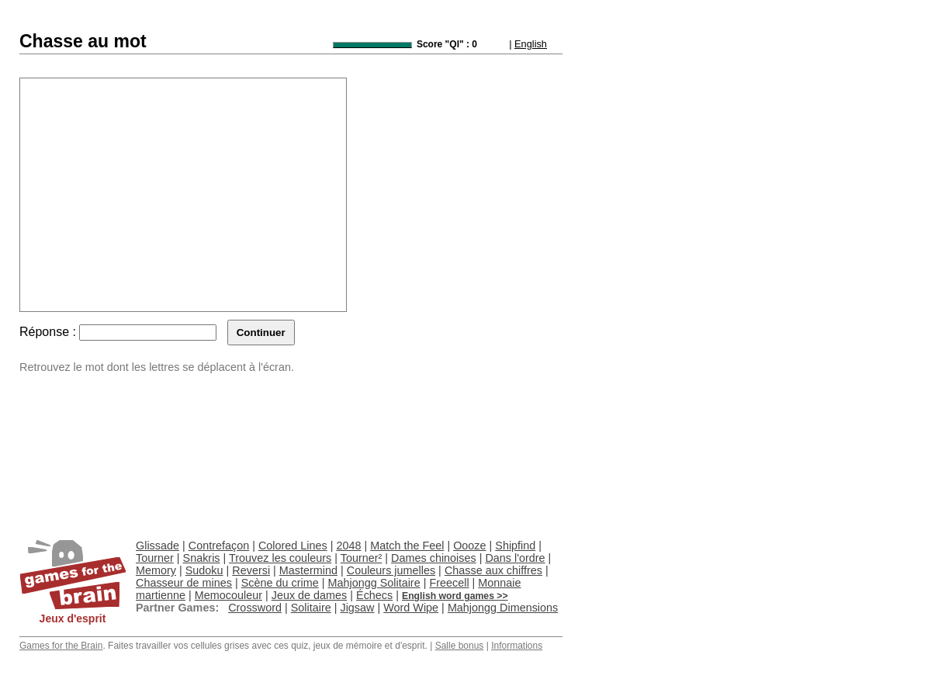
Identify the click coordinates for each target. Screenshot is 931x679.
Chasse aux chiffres (493, 570)
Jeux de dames (310, 595)
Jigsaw (357, 607)
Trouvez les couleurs (280, 558)
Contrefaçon (219, 545)
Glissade (157, 545)
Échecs (374, 595)
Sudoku (204, 570)
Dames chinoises (433, 558)
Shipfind (515, 545)
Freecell (449, 583)
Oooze (469, 545)
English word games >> (455, 596)
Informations (516, 645)
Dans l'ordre (515, 558)
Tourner (155, 558)
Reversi (251, 570)
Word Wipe (410, 607)
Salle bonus (459, 645)
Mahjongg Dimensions (503, 607)
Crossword (255, 607)
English (530, 44)
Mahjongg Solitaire (373, 583)
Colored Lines (292, 545)
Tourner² (361, 558)
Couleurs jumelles (391, 570)
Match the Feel (407, 545)
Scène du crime (280, 583)
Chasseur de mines (184, 583)
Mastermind (308, 570)
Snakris (201, 558)
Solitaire (311, 607)
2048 (348, 545)
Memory (156, 570)
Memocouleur (228, 595)
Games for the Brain (60, 645)
